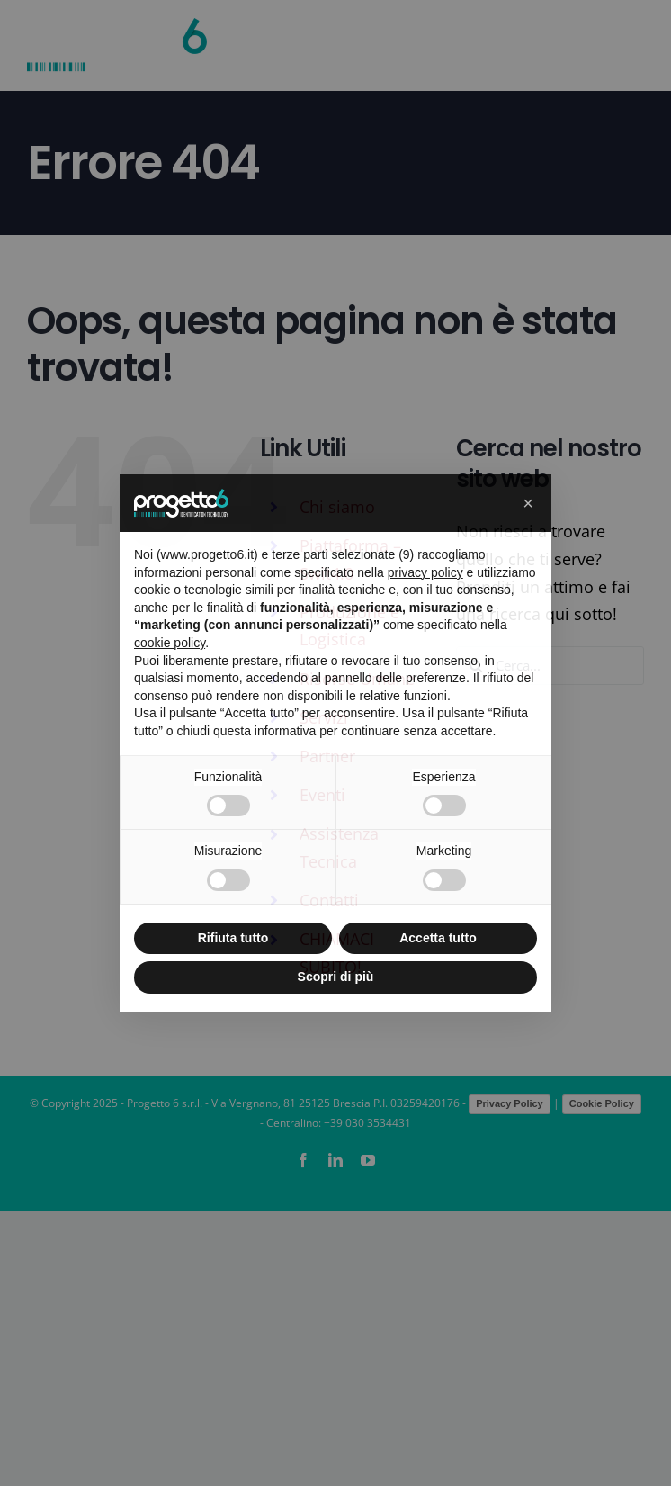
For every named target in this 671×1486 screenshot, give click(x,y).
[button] (528, 503)
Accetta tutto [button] (438, 938)
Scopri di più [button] (336, 976)
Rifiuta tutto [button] (233, 938)
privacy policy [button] (425, 572)
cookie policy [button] (169, 642)
